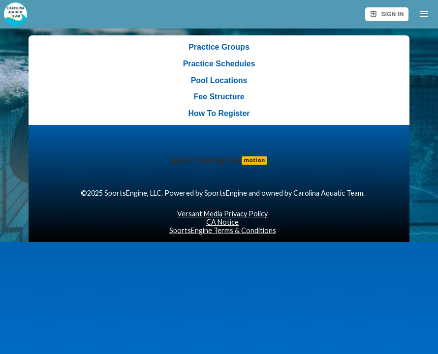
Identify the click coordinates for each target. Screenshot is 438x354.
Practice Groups (219, 47)
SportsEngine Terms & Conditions (222, 230)
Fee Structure (218, 96)
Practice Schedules (219, 63)
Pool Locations (219, 80)
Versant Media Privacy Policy (222, 213)
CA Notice (222, 222)
